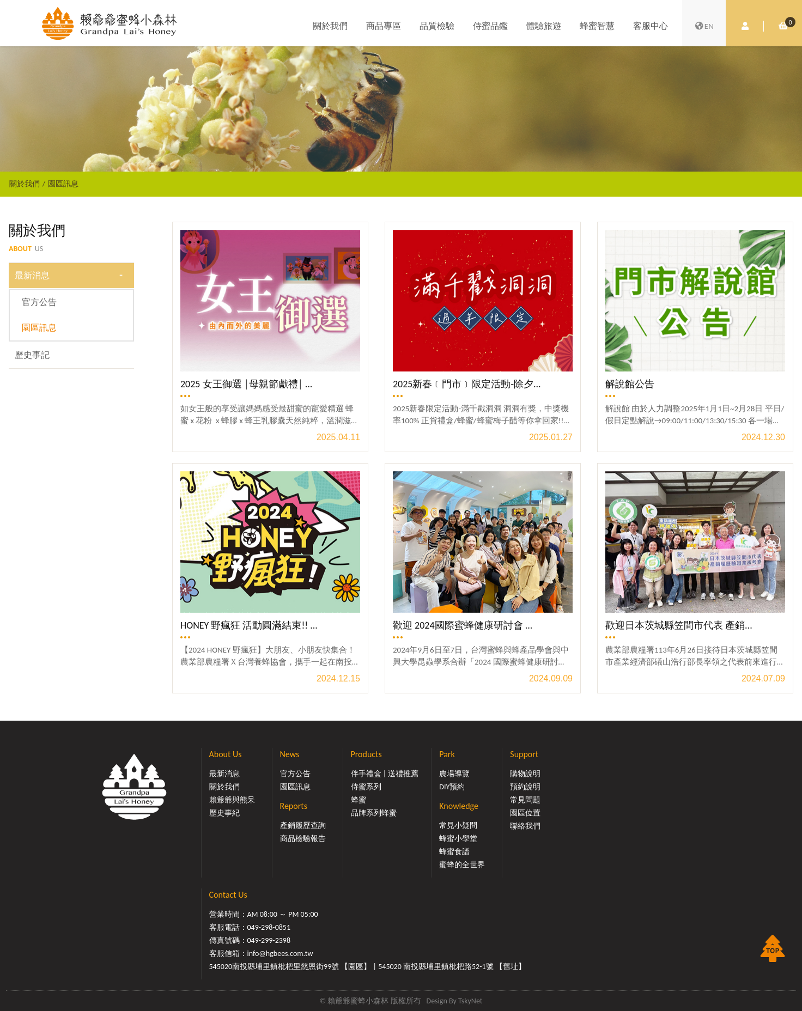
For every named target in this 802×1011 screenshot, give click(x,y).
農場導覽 (454, 773)
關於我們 (330, 26)
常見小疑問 (458, 825)
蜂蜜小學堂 (458, 838)
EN (704, 26)
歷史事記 (32, 355)
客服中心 (650, 26)
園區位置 (525, 813)
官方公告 (39, 302)
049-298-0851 (269, 927)
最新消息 (32, 275)
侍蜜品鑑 (490, 26)
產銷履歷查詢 (303, 825)
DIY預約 (452, 786)
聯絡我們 (525, 826)
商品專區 (383, 26)
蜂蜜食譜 (454, 851)
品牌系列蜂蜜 (374, 813)
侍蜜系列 (366, 786)
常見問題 (525, 800)
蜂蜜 (358, 800)
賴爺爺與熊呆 (232, 800)
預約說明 (525, 786)
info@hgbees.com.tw (280, 953)
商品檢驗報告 (303, 838)
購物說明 (525, 773)
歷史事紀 (224, 813)
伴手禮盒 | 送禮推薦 (385, 773)
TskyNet (470, 1001)
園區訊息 (63, 183)
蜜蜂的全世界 (462, 864)
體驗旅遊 (543, 26)
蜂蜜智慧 (597, 26)
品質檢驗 (437, 26)
